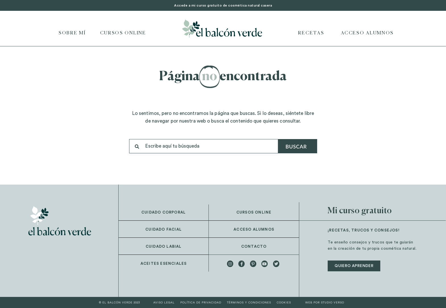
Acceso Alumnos (367, 33)
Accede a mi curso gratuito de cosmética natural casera (223, 5)
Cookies (284, 302)
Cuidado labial (164, 246)
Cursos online (123, 33)
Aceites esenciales (164, 263)
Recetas (312, 33)
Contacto (254, 246)
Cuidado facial (163, 229)
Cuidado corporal (163, 212)
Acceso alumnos (254, 229)
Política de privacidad (200, 302)
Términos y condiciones (249, 302)
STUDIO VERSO (332, 302)
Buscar (296, 146)
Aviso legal (164, 302)
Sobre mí (72, 33)
